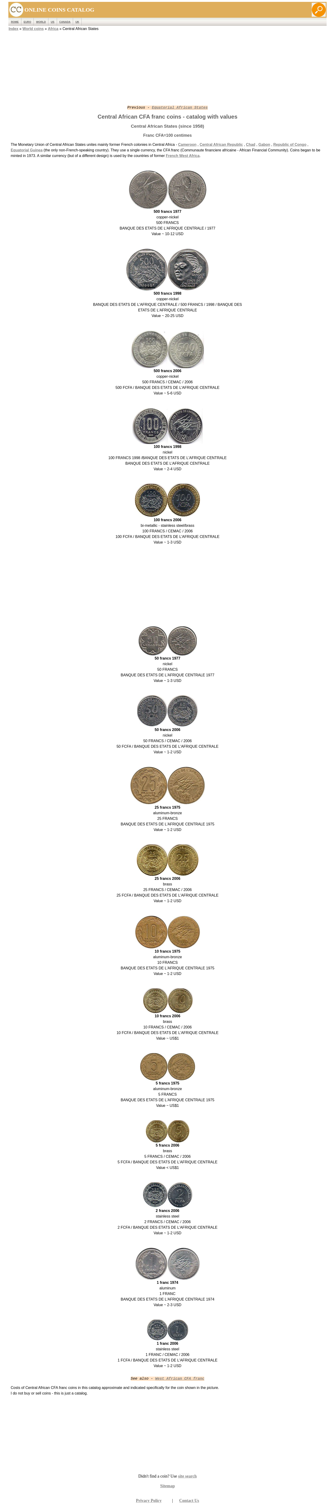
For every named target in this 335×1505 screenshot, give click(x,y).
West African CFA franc (179, 1379)
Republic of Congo (289, 145)
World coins (33, 29)
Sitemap (167, 1486)
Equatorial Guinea (27, 150)
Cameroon (187, 145)
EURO (27, 21)
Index (13, 29)
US (52, 21)
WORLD (41, 21)
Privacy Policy (148, 1500)
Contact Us (189, 1500)
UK (77, 21)
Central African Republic (221, 145)
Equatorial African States (180, 108)
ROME (15, 21)
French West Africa (183, 156)
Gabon (264, 145)
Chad (250, 145)
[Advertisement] (167, 64)
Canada (64, 21)
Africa (53, 29)
